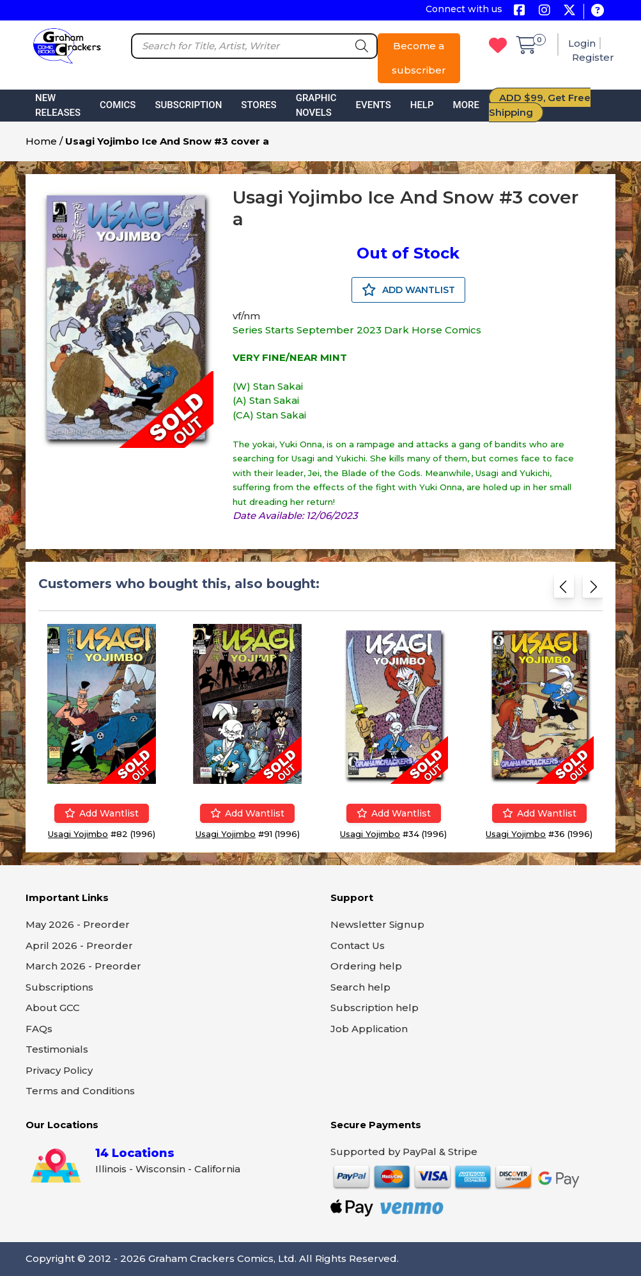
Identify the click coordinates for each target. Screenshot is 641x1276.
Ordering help (366, 966)
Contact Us (357, 945)
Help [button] (422, 105)
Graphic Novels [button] (316, 105)
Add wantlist (102, 813)
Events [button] (373, 105)
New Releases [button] (58, 105)
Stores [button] (258, 105)
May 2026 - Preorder (78, 924)
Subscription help (374, 1007)
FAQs (39, 1029)
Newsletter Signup (377, 924)
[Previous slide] (564, 589)
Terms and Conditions (80, 1091)
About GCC (53, 1007)
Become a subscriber (419, 58)
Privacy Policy (59, 1070)
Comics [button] (117, 105)
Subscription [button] (188, 105)
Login (582, 43)
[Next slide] (593, 589)
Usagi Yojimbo (78, 834)
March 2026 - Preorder (83, 966)
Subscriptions (59, 987)
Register (593, 57)
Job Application (369, 1029)
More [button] (466, 105)
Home (41, 141)
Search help (360, 987)
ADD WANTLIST (408, 289)
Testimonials (57, 1049)
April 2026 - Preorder (79, 945)
